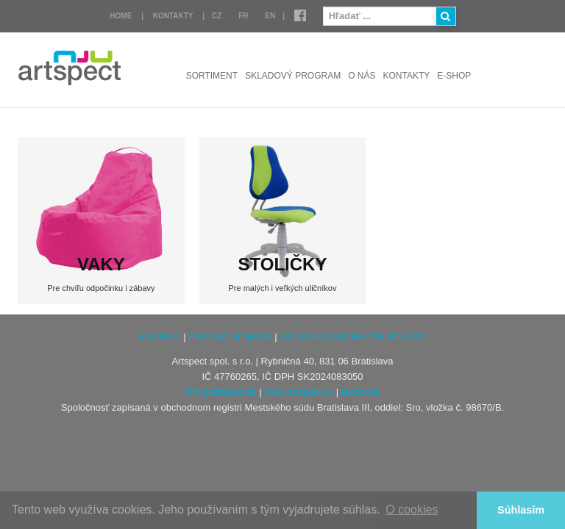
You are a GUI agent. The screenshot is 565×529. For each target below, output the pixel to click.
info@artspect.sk (221, 391)
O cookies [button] (411, 509)
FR (243, 16)
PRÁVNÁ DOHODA (229, 336)
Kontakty (173, 16)
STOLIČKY (282, 264)
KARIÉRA (159, 336)
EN (270, 16)
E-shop (454, 76)
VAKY (101, 264)
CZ (216, 16)
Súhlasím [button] (520, 510)
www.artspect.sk (298, 391)
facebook (360, 391)
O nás (361, 76)
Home (121, 16)
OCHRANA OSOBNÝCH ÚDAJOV (353, 336)
